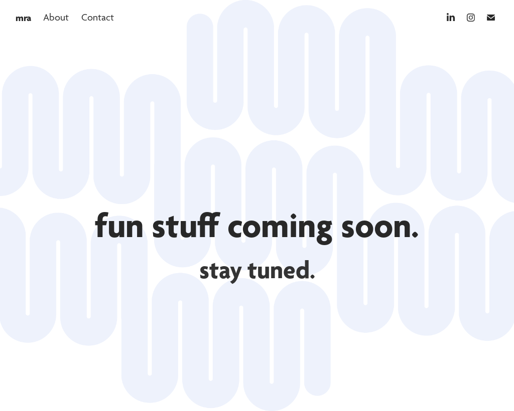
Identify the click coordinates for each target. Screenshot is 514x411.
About (56, 17)
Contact (97, 17)
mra (23, 18)
